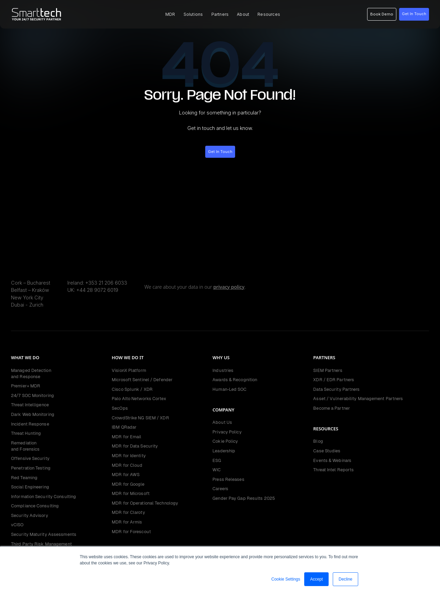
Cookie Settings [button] (285, 579)
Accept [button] (316, 579)
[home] (36, 14)
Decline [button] (345, 579)
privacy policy (228, 287)
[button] (170, 14)
